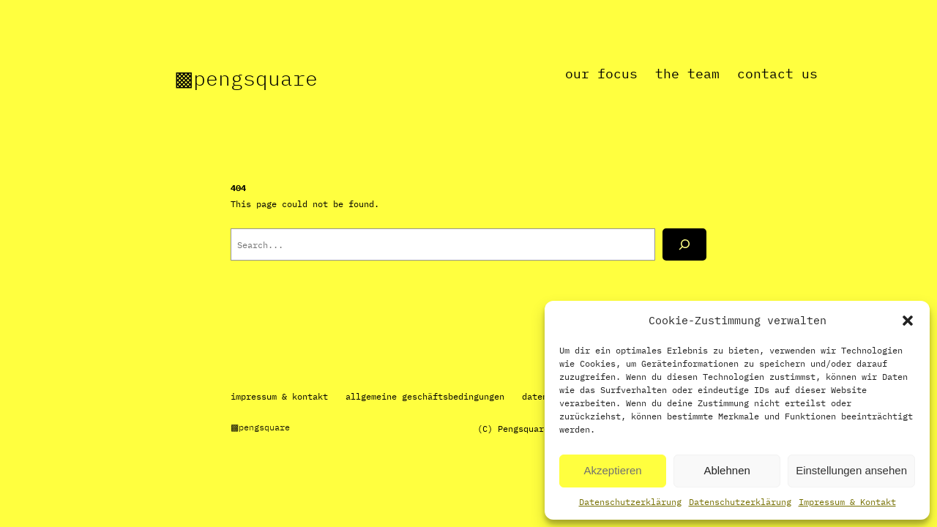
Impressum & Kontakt (847, 501)
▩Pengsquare (246, 77)
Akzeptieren (612, 470)
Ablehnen (726, 470)
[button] (907, 320)
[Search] (684, 244)
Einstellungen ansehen (851, 470)
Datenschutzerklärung (630, 501)
